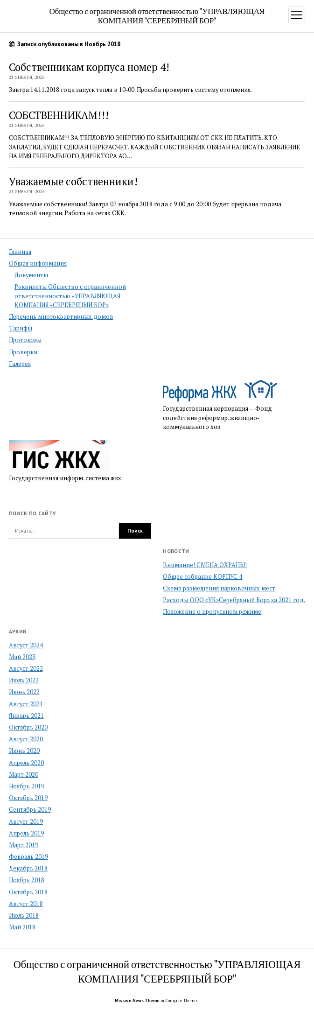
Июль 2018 (24, 916)
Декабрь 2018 (28, 868)
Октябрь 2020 (28, 727)
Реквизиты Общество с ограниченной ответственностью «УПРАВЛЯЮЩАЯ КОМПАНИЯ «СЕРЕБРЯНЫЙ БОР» (70, 296)
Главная (20, 252)
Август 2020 (26, 739)
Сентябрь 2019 (30, 810)
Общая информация (38, 263)
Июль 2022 (24, 680)
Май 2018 (22, 927)
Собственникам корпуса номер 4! (89, 67)
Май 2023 (22, 657)
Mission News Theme (137, 1000)
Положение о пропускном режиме (212, 612)
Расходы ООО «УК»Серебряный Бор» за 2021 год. (234, 600)
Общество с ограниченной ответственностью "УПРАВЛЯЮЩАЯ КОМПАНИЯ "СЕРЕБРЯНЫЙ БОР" (157, 15)
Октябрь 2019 (28, 798)
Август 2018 (26, 904)
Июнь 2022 (24, 692)
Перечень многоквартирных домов (61, 317)
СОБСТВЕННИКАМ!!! (59, 115)
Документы (31, 275)
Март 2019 (23, 845)
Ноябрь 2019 (26, 786)
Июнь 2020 (24, 751)
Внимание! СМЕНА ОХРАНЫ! (205, 565)
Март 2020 (23, 775)
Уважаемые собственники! (73, 181)
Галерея (20, 364)
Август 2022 (26, 669)
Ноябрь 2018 (26, 880)
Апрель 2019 (26, 833)
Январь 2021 (26, 716)
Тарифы (20, 328)
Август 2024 (26, 645)
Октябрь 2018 (28, 892)
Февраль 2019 (28, 857)
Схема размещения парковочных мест (219, 588)
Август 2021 (26, 704)
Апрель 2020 (26, 763)
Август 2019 (26, 822)
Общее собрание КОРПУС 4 (202, 577)
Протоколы (25, 340)
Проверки (23, 352)
